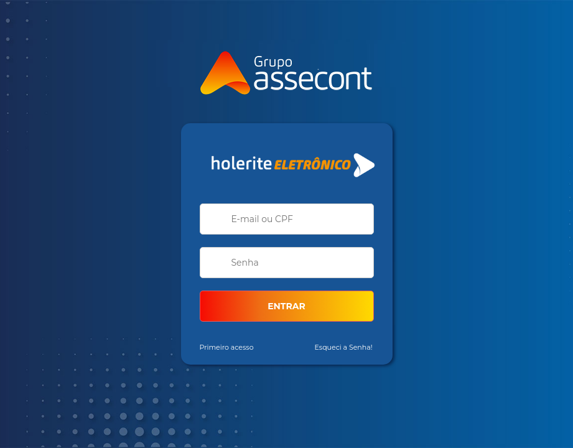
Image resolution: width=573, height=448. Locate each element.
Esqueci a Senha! (344, 347)
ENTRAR (286, 306)
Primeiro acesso (227, 347)
